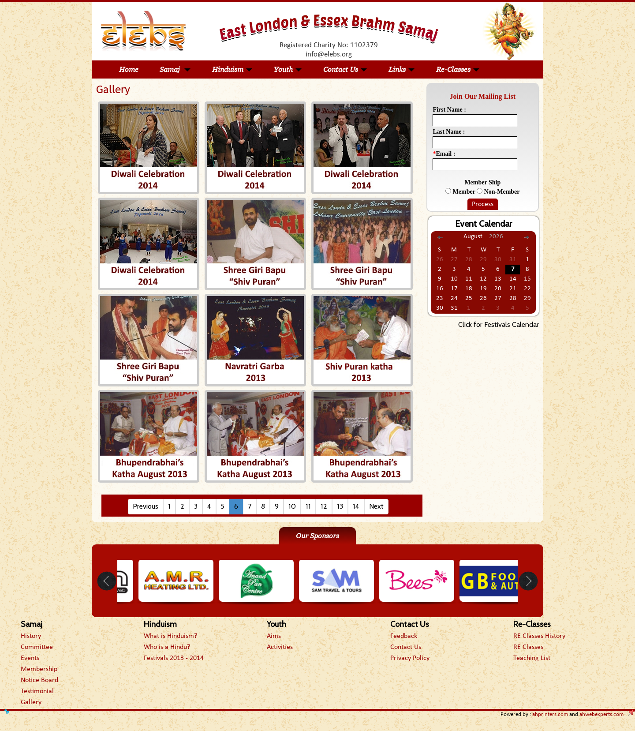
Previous (145, 506)
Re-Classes (458, 69)
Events (30, 658)
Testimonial (37, 691)
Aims (274, 636)
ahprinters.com (550, 714)
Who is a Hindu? (167, 647)
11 (308, 506)
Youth (288, 69)
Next (376, 506)
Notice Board (39, 680)
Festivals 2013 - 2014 (174, 658)
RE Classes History (539, 636)
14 (356, 506)
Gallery (31, 702)
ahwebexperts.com (601, 714)
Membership (39, 669)
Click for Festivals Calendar (498, 324)
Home (128, 69)
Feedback (403, 636)
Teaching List (531, 658)
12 (324, 506)
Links (401, 69)
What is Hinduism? (170, 636)
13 (340, 506)
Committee (37, 647)
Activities (280, 647)
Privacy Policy (410, 658)
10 (292, 506)
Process (482, 204)
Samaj (175, 69)
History (31, 636)
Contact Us (345, 69)
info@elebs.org (329, 54)
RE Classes (528, 647)
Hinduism (232, 69)
